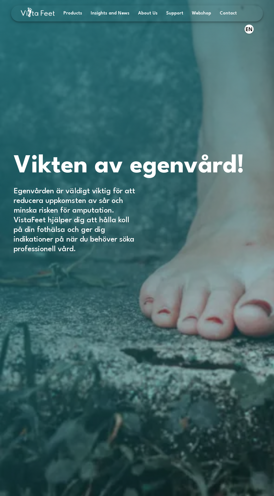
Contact (228, 13)
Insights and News (110, 13)
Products (72, 13)
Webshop (201, 13)
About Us (148, 13)
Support (174, 13)
